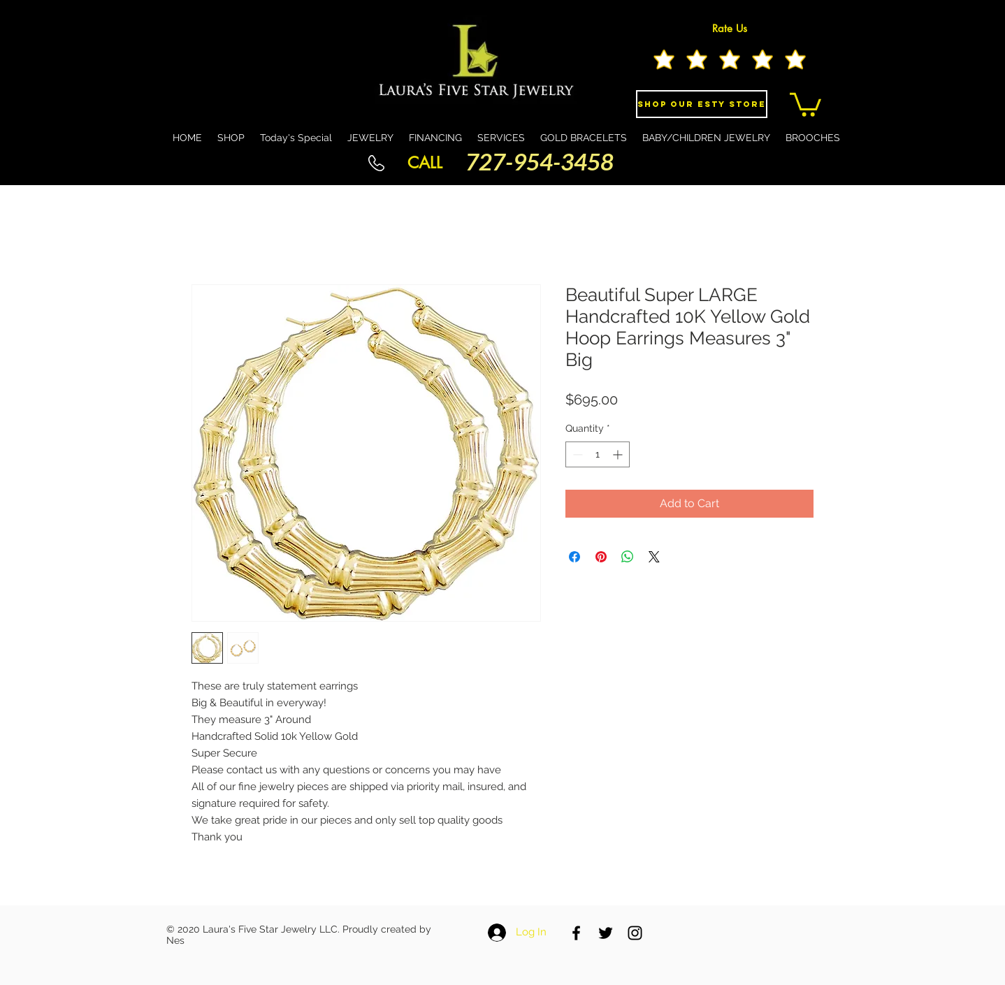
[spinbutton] (597, 454)
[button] (805, 103)
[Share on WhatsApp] (627, 556)
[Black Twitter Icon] (605, 933)
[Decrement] (576, 454)
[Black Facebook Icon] (576, 933)
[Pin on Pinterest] (601, 556)
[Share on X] (654, 556)
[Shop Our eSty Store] (701, 104)
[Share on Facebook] (574, 556)
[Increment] (619, 454)
